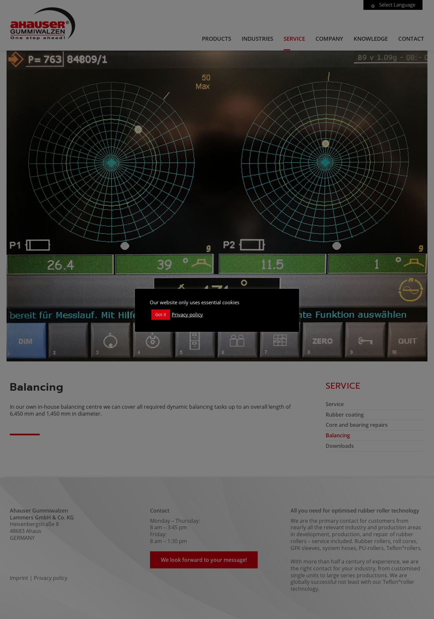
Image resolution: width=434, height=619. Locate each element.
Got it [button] (160, 314)
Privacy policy (187, 314)
